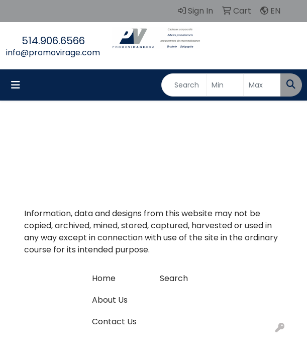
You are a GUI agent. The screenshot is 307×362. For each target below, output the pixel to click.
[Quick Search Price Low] (225, 85)
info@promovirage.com (53, 52)
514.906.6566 (53, 41)
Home (104, 278)
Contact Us (114, 321)
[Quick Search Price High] (262, 85)
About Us (110, 300)
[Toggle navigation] (15, 85)
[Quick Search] (184, 85)
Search (174, 278)
